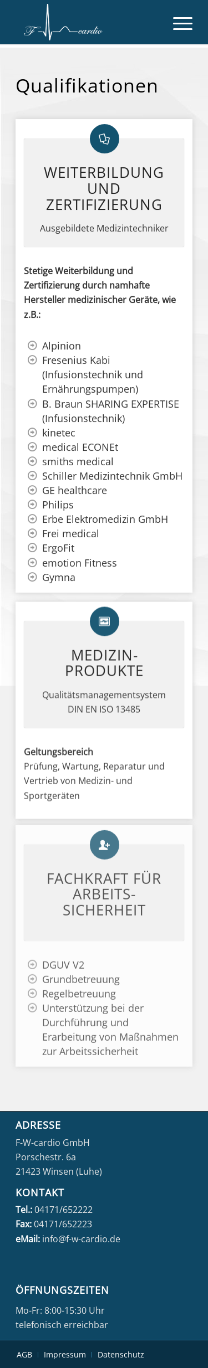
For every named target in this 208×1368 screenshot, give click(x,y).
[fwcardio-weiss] (86, 22)
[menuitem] (177, 22)
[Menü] (177, 22)
